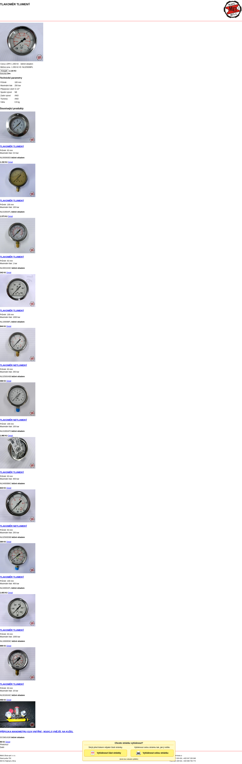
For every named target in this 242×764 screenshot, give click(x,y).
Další (2, 747)
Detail (10, 162)
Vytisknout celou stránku (152, 753)
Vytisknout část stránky (105, 753)
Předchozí (4, 744)
